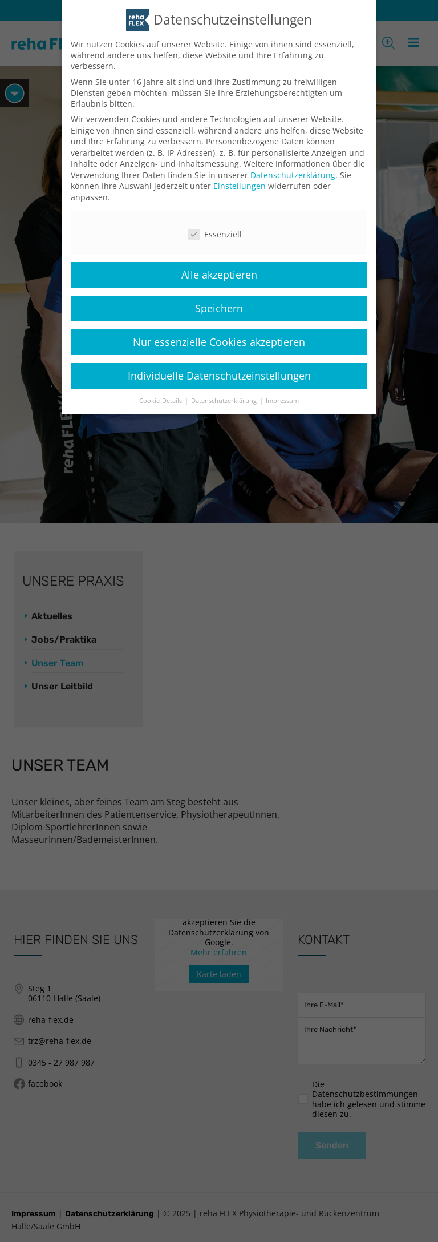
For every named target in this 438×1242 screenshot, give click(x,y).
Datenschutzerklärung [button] (224, 400)
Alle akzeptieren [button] (219, 274)
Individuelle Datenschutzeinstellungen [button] (219, 375)
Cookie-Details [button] (161, 400)
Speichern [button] (219, 307)
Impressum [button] (282, 400)
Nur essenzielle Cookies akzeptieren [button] (219, 341)
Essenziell (215, 234)
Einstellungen (239, 185)
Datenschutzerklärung (292, 174)
